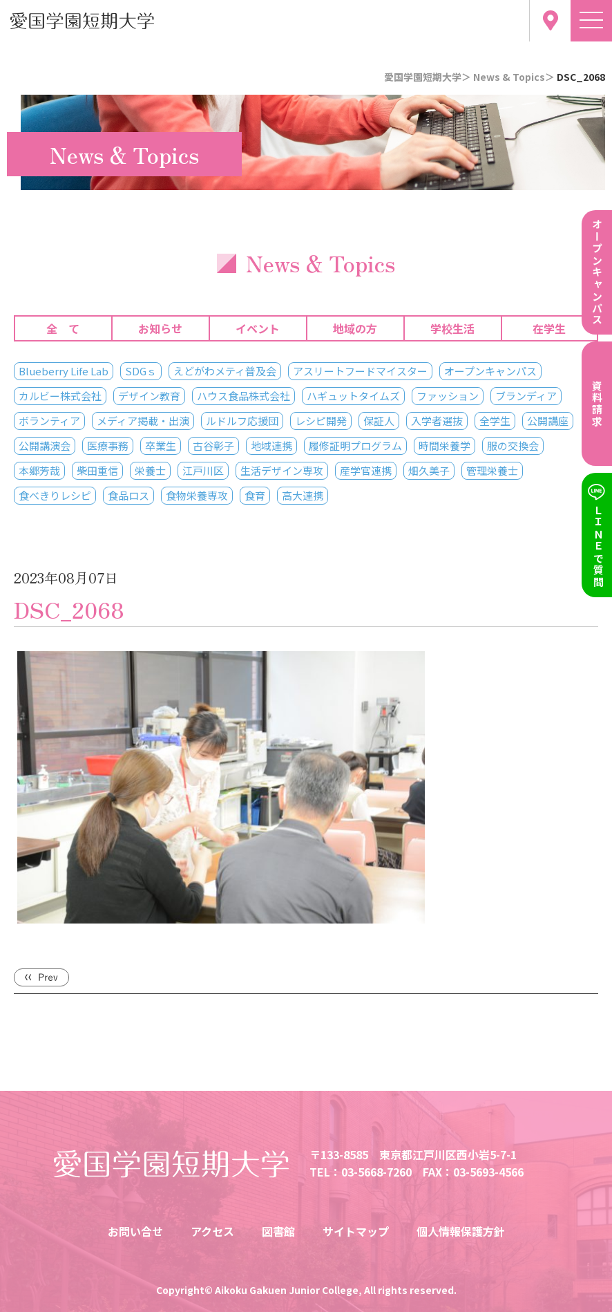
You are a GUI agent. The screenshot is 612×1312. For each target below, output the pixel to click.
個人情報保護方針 (461, 1231)
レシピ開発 (321, 420)
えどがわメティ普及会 (224, 371)
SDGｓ (141, 371)
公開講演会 (44, 445)
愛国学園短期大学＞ (427, 77)
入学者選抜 (437, 420)
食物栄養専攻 (197, 495)
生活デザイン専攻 (281, 470)
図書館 (278, 1231)
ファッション (448, 395)
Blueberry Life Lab (63, 371)
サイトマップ (356, 1231)
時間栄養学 (444, 445)
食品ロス (128, 495)
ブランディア (526, 395)
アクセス (212, 1231)
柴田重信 (97, 470)
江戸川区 (203, 470)
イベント (258, 328)
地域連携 (271, 445)
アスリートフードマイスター (360, 371)
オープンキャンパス (490, 371)
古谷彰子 (213, 445)
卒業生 (160, 445)
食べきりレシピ (55, 495)
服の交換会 (513, 445)
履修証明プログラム (355, 445)
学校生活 (452, 328)
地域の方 (355, 328)
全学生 (494, 420)
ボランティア (49, 420)
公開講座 (547, 420)
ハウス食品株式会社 (243, 395)
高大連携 (302, 495)
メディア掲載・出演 (143, 420)
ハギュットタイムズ (353, 395)
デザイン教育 (149, 395)
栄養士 (150, 470)
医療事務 (107, 445)
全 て (62, 328)
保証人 (378, 420)
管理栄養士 (492, 470)
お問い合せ (135, 1231)
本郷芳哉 (39, 470)
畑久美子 (429, 470)
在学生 (549, 328)
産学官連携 (366, 470)
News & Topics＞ (514, 77)
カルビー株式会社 (60, 395)
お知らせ (160, 328)
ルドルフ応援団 (242, 420)
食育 (255, 495)
